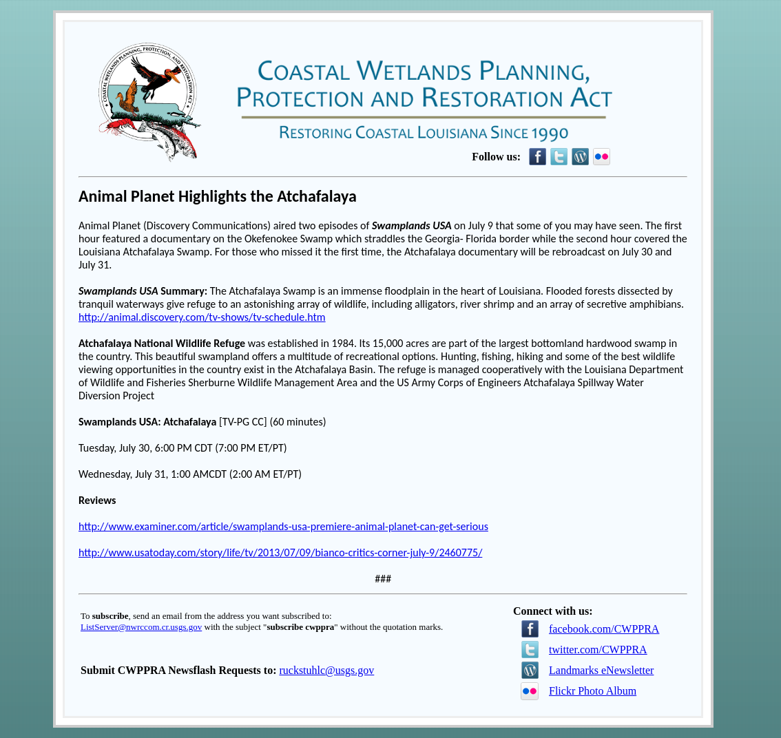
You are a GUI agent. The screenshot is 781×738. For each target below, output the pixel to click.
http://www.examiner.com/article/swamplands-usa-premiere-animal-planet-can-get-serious (283, 526)
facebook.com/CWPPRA (604, 629)
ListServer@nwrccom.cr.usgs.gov (141, 627)
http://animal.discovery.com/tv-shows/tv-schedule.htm (202, 317)
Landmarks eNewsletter (601, 670)
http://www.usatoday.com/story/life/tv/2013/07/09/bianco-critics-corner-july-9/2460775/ (280, 552)
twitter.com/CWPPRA (598, 649)
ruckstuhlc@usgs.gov (326, 670)
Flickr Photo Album (592, 691)
